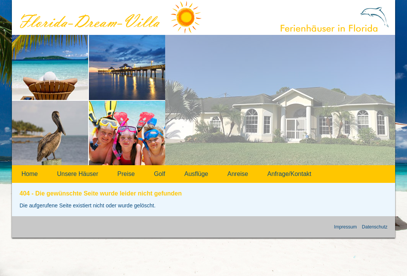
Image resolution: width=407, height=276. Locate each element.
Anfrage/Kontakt (290, 174)
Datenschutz (374, 227)
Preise (126, 174)
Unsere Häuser (77, 174)
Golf (159, 174)
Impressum (345, 227)
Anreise (237, 174)
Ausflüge (196, 174)
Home (29, 174)
